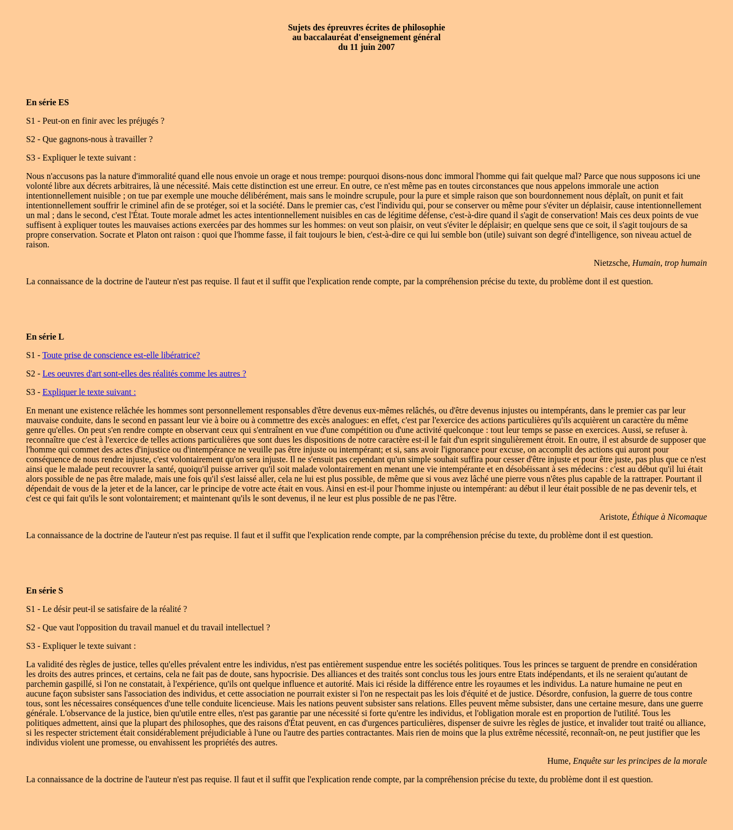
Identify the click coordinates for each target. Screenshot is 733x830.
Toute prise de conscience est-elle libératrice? (121, 355)
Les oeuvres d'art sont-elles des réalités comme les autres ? (144, 373)
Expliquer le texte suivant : (89, 392)
